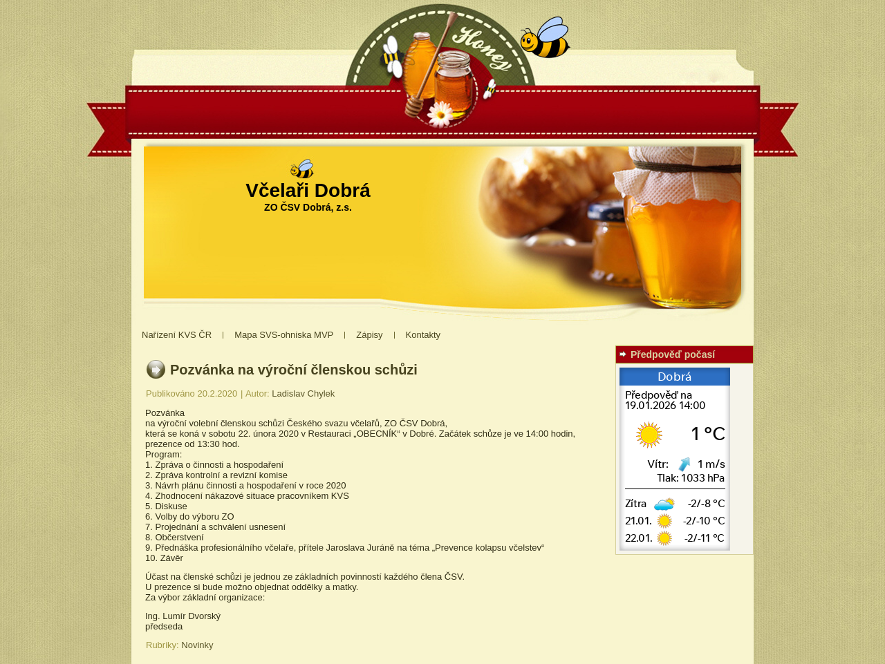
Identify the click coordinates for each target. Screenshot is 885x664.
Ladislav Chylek (303, 393)
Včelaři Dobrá (308, 190)
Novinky (197, 645)
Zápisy (369, 335)
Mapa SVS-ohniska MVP (283, 335)
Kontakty (423, 335)
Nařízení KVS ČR (177, 335)
